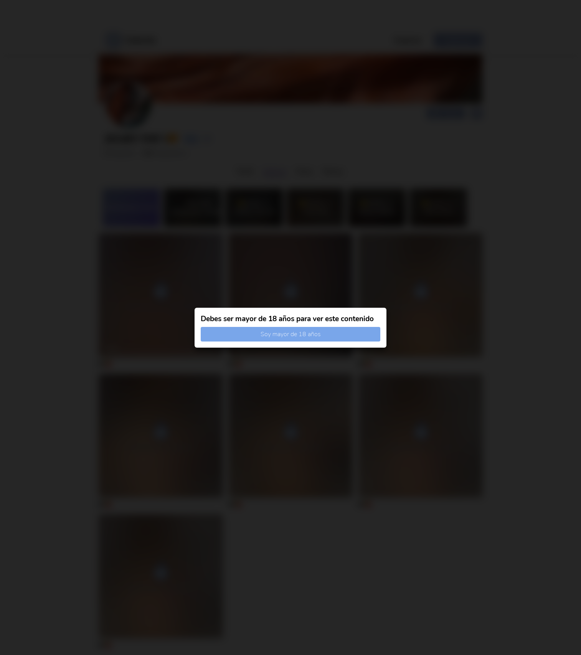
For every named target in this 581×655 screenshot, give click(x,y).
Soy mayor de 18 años (291, 334)
